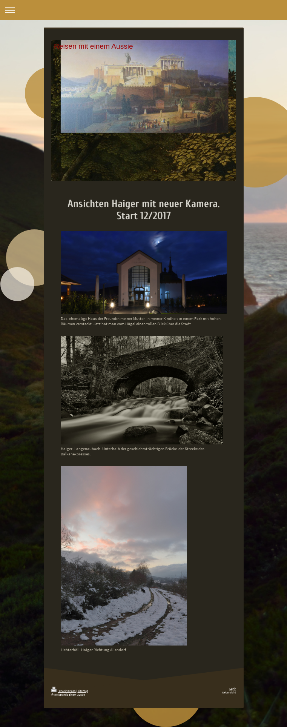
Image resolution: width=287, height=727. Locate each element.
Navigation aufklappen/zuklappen (143, 10)
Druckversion (63, 691)
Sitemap (83, 691)
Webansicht (229, 692)
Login (232, 688)
